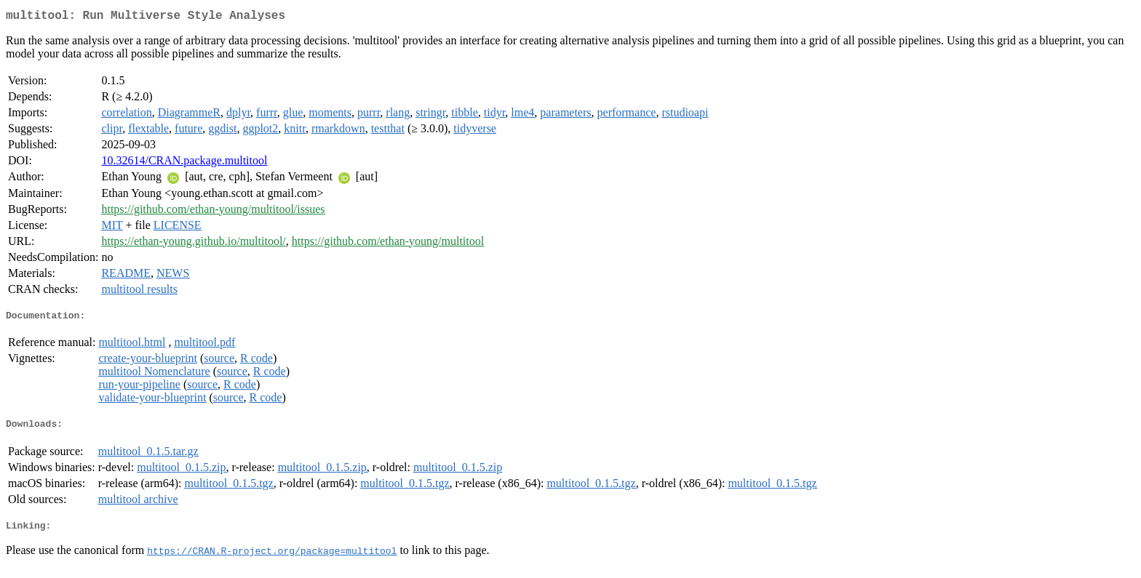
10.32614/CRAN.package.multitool (184, 163)
